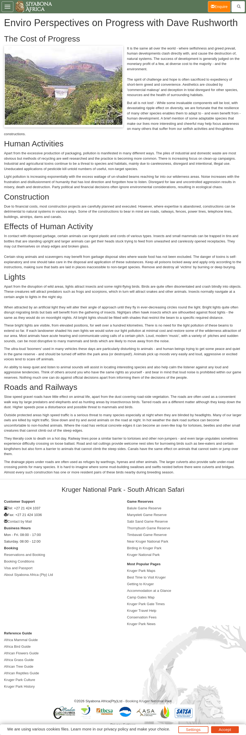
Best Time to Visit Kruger (146, 577)
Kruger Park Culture (19, 680)
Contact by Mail (19, 521)
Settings (193, 729)
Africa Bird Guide (17, 647)
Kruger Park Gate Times (146, 604)
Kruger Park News (141, 624)
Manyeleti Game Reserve (147, 515)
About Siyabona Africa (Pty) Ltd (28, 575)
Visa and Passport (18, 568)
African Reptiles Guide (21, 673)
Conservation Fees (142, 617)
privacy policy (116, 729)
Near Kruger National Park (147, 541)
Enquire (221, 6)
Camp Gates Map (141, 597)
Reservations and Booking (24, 555)
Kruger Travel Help (141, 611)
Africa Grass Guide (19, 660)
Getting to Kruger (140, 584)
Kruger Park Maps (141, 571)
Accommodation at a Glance (149, 591)
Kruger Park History (19, 686)
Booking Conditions (19, 561)
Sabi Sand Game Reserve (147, 521)
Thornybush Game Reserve (148, 528)
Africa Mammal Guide (21, 640)
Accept (225, 729)
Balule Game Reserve (144, 508)
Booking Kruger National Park (149, 701)
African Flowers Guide (21, 653)
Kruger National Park (143, 555)
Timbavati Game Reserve (147, 535)
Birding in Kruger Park (144, 548)
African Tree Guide (18, 666)
